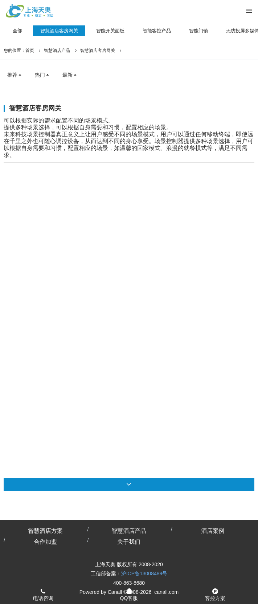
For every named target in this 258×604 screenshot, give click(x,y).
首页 (29, 50)
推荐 (14, 75)
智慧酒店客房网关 (59, 30)
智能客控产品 (157, 30)
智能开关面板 (110, 30)
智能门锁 (198, 30)
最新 (70, 75)
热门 (42, 75)
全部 (17, 30)
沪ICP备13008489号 (144, 573)
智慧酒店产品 (57, 50)
